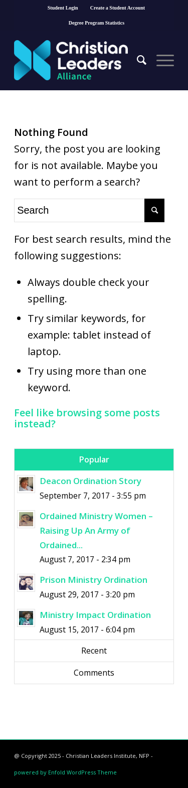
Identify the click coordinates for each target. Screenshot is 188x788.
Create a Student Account (117, 8)
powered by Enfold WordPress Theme (65, 772)
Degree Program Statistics (96, 23)
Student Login (63, 8)
